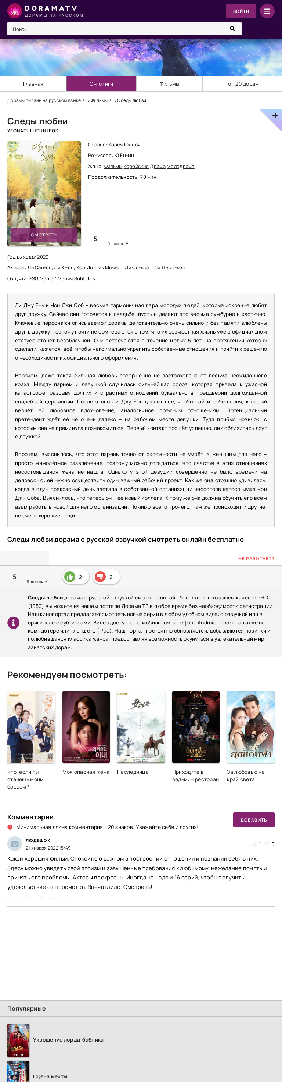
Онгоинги (102, 83)
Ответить (20, 897)
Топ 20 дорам (242, 83)
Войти (240, 11)
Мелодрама (181, 166)
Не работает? (256, 558)
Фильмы (170, 83)
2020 (42, 256)
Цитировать (56, 897)
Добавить (254, 820)
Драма (157, 166)
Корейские (136, 166)
